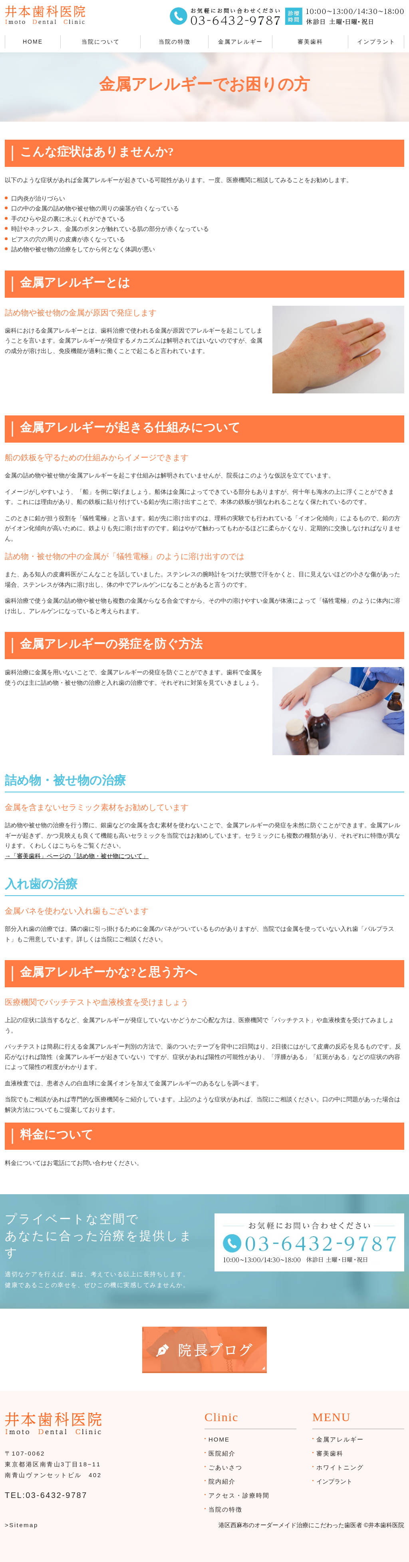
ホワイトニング (340, 1467)
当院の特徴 (175, 41)
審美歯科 (310, 41)
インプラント (376, 41)
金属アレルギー (240, 41)
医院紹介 (222, 1453)
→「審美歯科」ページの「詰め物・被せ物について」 (77, 855)
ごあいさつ (225, 1467)
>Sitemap (21, 1525)
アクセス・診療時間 (239, 1495)
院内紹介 (222, 1481)
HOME (33, 41)
